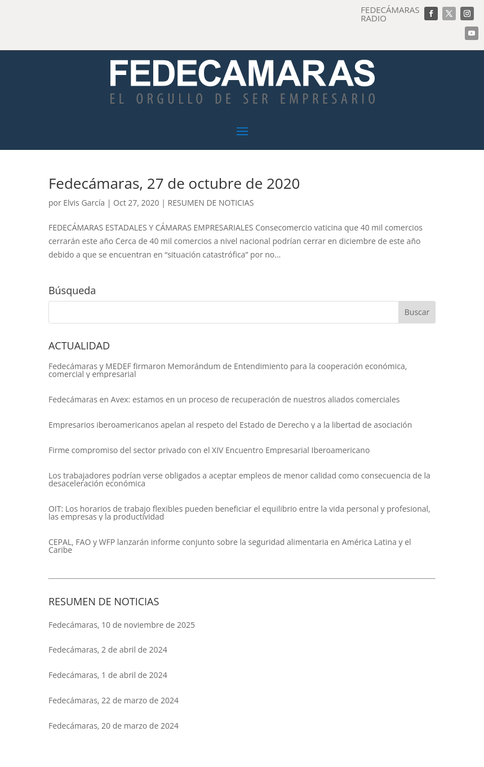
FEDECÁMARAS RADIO (390, 14)
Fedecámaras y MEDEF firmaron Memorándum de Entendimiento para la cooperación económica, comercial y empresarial (227, 370)
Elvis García (84, 202)
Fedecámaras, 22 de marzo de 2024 (113, 700)
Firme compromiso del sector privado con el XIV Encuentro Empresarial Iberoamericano (209, 450)
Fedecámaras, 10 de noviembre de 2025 (121, 624)
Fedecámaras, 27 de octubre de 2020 (174, 183)
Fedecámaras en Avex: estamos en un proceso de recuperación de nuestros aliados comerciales (224, 400)
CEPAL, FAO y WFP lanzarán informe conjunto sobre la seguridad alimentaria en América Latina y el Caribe (229, 546)
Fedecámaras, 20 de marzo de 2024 (113, 725)
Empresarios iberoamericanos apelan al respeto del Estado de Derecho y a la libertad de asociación (230, 425)
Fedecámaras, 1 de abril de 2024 (107, 675)
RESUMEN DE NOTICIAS (211, 202)
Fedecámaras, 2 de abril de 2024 (107, 649)
